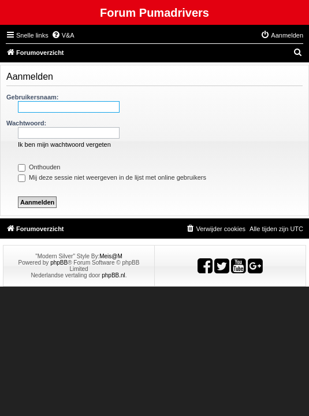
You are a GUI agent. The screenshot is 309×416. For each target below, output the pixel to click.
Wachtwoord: (26, 123)
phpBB (59, 262)
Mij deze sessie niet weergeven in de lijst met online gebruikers (112, 177)
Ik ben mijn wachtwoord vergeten (64, 144)
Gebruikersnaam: (32, 97)
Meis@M (110, 256)
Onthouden (39, 167)
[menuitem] (63, 35)
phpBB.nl (113, 275)
